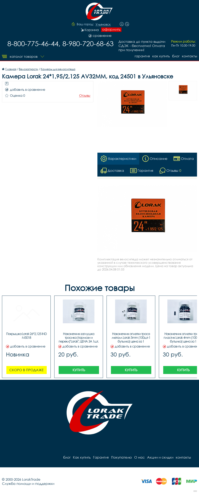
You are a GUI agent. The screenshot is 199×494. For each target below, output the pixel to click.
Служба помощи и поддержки (28, 483)
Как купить (161, 56)
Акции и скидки (160, 457)
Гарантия (142, 56)
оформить (111, 29)
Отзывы (84, 95)
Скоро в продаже (26, 370)
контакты (189, 56)
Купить (79, 370)
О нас (139, 457)
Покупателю (121, 457)
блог (176, 56)
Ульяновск (103, 24)
